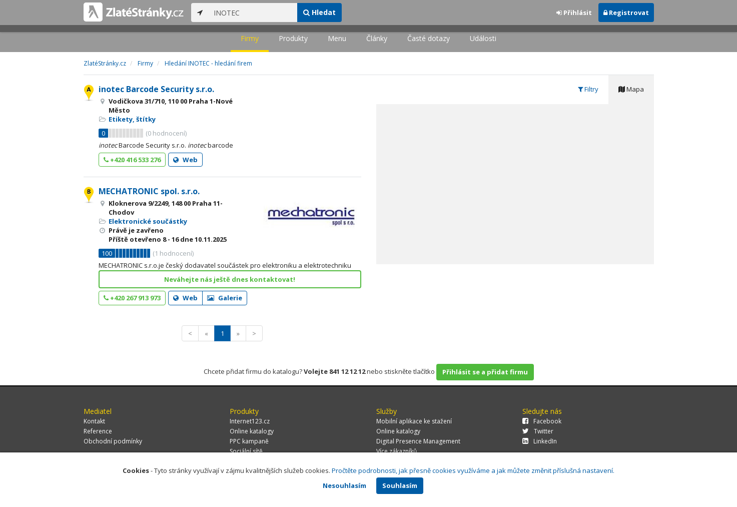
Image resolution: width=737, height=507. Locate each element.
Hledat (319, 12)
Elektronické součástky (148, 221)
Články (376, 38)
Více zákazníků (396, 451)
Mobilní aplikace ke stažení (414, 421)
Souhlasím (399, 485)
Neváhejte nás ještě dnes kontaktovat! (229, 279)
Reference (98, 431)
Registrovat (626, 12)
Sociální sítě (246, 451)
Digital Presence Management (418, 441)
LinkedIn (539, 441)
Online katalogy (252, 431)
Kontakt (94, 421)
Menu (337, 38)
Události (483, 38)
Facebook (541, 421)
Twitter (537, 431)
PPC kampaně (249, 441)
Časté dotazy (428, 38)
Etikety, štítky (132, 119)
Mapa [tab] (631, 89)
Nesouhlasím (344, 485)
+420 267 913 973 (132, 297)
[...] (253, 12)
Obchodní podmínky (113, 441)
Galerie (224, 297)
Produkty (293, 38)
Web (185, 159)
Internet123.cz (250, 421)
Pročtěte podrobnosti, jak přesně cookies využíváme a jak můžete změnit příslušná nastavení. (473, 470)
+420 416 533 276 (132, 159)
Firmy (250, 38)
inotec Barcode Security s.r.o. (156, 89)
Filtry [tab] (588, 89)
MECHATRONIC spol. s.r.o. (149, 191)
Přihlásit (574, 12)
